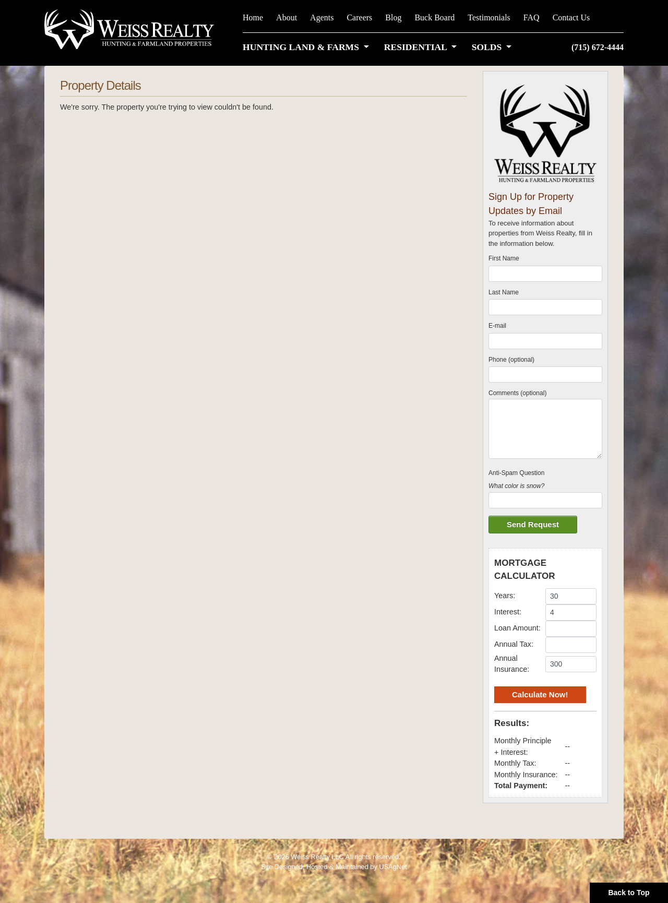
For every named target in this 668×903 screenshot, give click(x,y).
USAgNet (393, 867)
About (286, 17)
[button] (308, 47)
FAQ (531, 17)
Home (253, 17)
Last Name (503, 292)
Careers (359, 17)
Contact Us (571, 17)
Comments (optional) (517, 393)
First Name (503, 258)
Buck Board (434, 17)
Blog (393, 17)
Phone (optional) (511, 359)
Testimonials (489, 17)
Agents (321, 17)
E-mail (497, 325)
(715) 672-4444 (597, 47)
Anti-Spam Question (516, 473)
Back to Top (628, 892)
